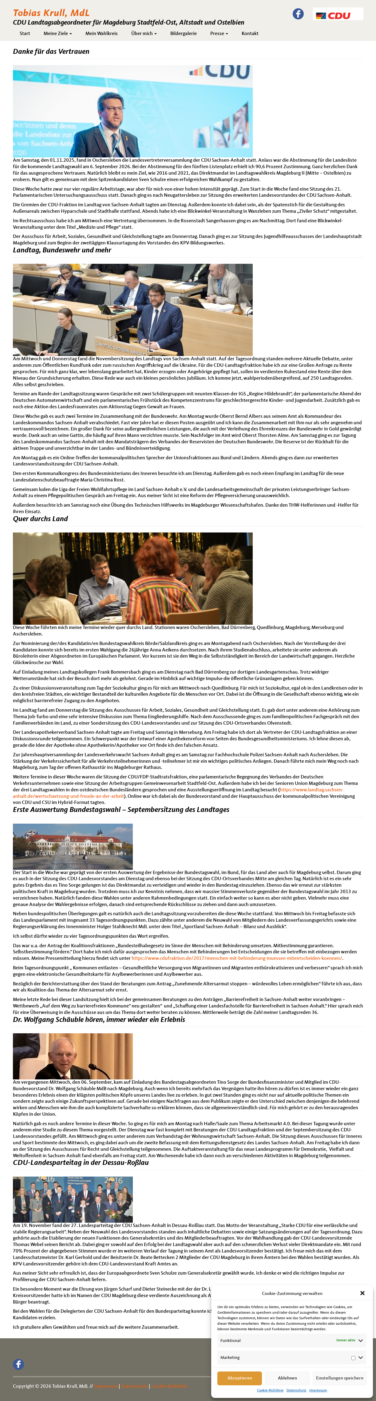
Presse (219, 33)
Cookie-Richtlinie (270, 1390)
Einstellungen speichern (339, 1378)
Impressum (318, 1390)
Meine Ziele (58, 33)
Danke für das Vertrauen (51, 52)
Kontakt (250, 33)
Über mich (144, 33)
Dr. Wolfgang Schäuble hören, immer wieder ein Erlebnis (99, 1020)
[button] (363, 1293)
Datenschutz (296, 1390)
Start (25, 33)
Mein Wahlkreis (101, 33)
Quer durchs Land (40, 519)
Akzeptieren (240, 1378)
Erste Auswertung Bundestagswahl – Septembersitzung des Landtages (121, 810)
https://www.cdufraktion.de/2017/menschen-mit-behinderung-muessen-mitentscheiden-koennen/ (237, 958)
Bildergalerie (183, 33)
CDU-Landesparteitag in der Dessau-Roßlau (81, 1163)
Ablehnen (287, 1378)
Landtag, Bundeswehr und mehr (62, 250)
